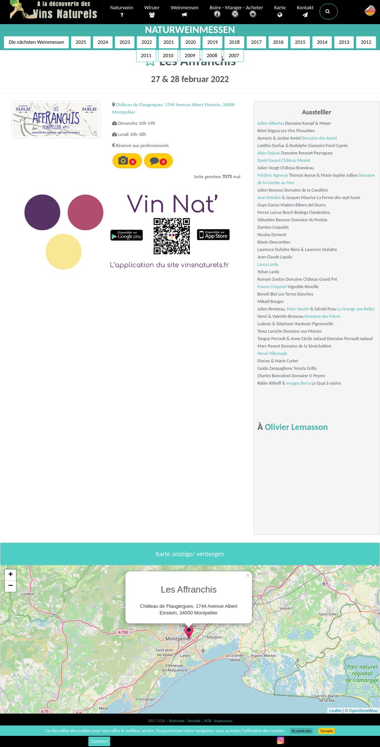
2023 (124, 42)
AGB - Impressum (218, 720)
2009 (190, 55)
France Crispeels (272, 286)
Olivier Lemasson (296, 426)
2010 (168, 55)
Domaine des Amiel (319, 138)
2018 (234, 42)
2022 (146, 42)
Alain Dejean (269, 153)
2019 (212, 42)
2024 (103, 42)
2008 (212, 55)
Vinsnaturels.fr (56, 10)
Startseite (177, 720)
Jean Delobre (269, 197)
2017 (256, 42)
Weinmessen (185, 11)
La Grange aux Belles (355, 308)
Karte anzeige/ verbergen (190, 554)
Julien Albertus (271, 123)
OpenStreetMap (363, 710)
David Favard (269, 160)
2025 (81, 42)
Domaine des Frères (323, 316)
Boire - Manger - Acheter (236, 12)
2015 (300, 42)
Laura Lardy (268, 264)
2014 (322, 42)
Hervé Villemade (272, 353)
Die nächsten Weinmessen (36, 42)
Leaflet (335, 710)
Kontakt (305, 11)
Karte (280, 11)
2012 (366, 42)
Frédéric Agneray (273, 175)
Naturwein (121, 11)
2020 (190, 42)
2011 (146, 55)
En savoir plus (301, 731)
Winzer (152, 11)
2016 (278, 42)
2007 (234, 55)
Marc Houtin (298, 308)
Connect (99, 741)
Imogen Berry (298, 383)
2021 (168, 42)
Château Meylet (296, 160)
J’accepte (326, 731)
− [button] (10, 586)
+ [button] (10, 575)
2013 (344, 42)
